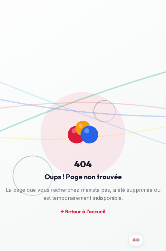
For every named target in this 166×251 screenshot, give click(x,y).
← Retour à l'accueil (83, 212)
